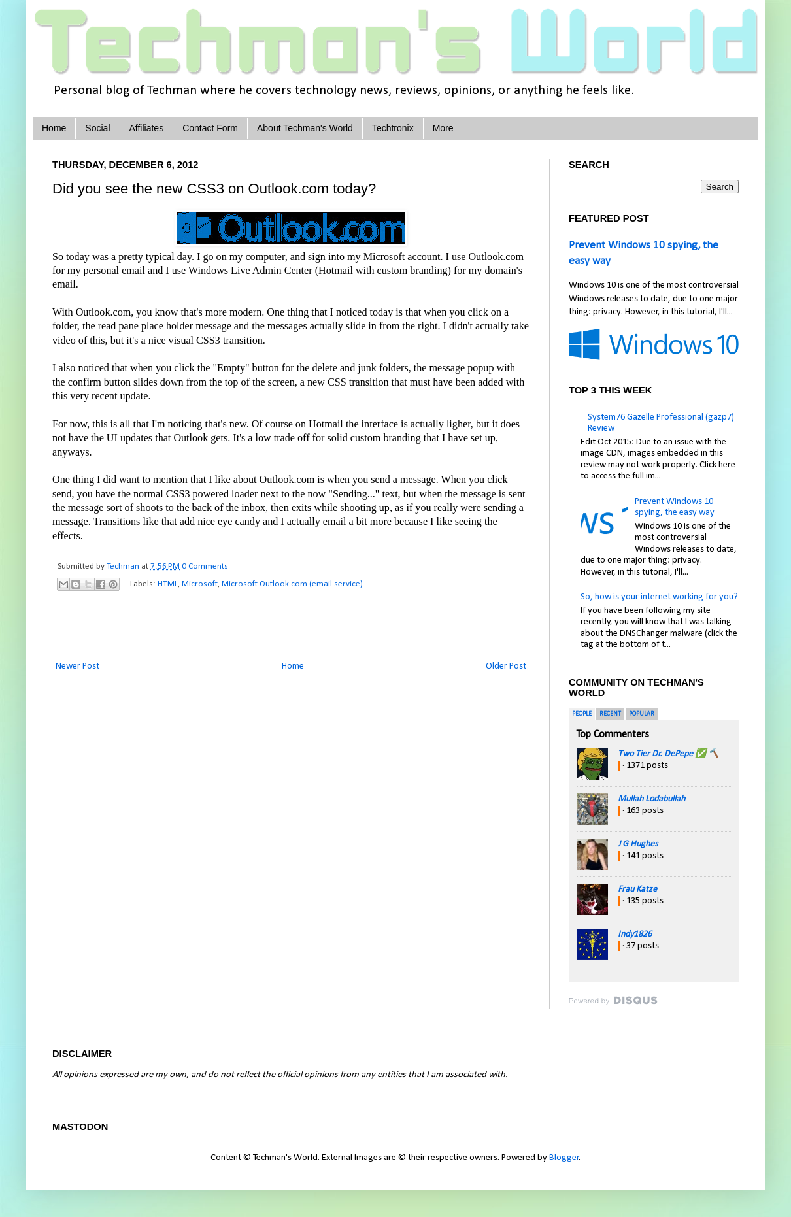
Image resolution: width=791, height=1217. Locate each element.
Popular (641, 714)
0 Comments (205, 566)
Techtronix (393, 128)
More (443, 128)
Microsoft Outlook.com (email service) (292, 584)
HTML (168, 584)
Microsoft (200, 584)
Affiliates (146, 128)
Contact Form (210, 128)
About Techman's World (305, 128)
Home (54, 128)
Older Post (506, 666)
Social (97, 128)
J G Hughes (638, 844)
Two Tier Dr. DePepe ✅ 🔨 (668, 754)
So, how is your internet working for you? (659, 597)
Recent (610, 714)
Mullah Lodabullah (651, 799)
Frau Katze (637, 889)
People (582, 714)
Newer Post (77, 666)
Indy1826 (635, 934)
